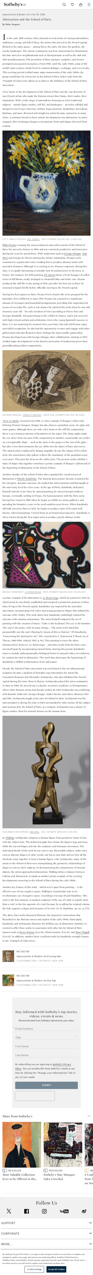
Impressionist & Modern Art (16, 15)
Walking (34, 832)
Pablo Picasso (9, 245)
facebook (26, 1220)
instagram (44, 1220)
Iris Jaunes (33, 239)
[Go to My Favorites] (72, 5)
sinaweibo (84, 1220)
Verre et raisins (32, 415)
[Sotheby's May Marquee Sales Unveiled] (63, 1145)
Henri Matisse (27, 932)
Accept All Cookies (56, 1269)
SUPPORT (8, 1231)
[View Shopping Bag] (81, 5)
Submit (46, 1085)
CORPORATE (10, 1242)
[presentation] (34, 1096)
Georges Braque (72, 253)
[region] (46, 1262)
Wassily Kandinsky (27, 478)
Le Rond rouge (33, 592)
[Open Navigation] (89, 4)
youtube (64, 1220)
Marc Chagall (82, 932)
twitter (9, 1219)
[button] (47, 1116)
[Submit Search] (64, 4)
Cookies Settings (34, 1269)
